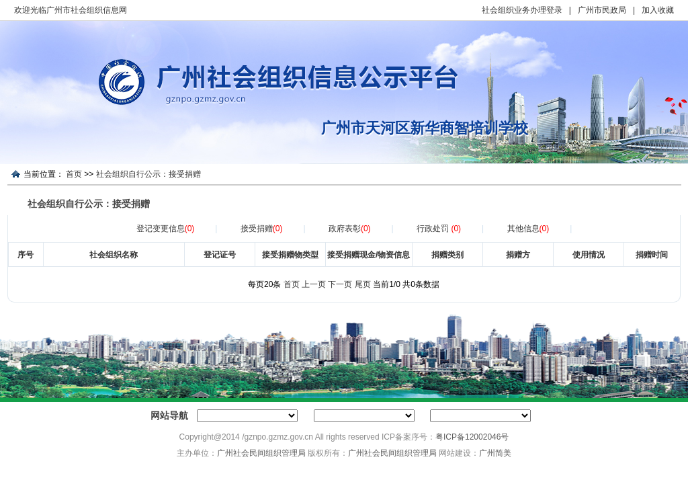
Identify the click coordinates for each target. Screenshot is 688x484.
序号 (25, 254)
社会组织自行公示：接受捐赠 (148, 174)
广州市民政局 (602, 10)
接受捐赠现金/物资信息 (368, 254)
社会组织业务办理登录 (522, 10)
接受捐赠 (262, 228)
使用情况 (588, 254)
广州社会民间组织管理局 (261, 453)
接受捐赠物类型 (290, 254)
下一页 (340, 284)
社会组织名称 (113, 254)
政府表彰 (350, 228)
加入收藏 (658, 10)
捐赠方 (518, 254)
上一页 (314, 284)
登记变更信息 (165, 228)
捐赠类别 (447, 254)
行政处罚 (439, 228)
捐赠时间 (652, 254)
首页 (74, 174)
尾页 (363, 284)
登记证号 (220, 254)
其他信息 (528, 228)
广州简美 (495, 453)
